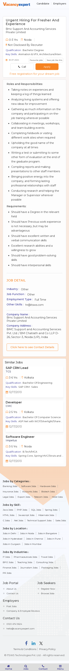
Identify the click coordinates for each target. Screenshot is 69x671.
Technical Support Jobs (39, 520)
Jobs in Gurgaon (11, 544)
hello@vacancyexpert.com (20, 628)
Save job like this (54, 60)
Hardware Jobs (48, 486)
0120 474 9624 (14, 624)
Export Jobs (24, 496)
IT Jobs (6, 557)
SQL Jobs (36, 509)
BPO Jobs (8, 562)
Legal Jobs (8, 496)
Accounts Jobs (30, 491)
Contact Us (12, 593)
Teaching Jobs (24, 562)
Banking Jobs (10, 486)
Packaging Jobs (49, 567)
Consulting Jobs (44, 562)
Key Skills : (12, 54)
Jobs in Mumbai (32, 544)
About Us (11, 588)
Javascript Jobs (26, 515)
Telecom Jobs (41, 496)
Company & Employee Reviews (23, 610)
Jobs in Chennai (34, 538)
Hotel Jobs (57, 496)
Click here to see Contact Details (32, 347)
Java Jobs (8, 509)
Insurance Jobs (10, 491)
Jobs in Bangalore (47, 533)
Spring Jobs (51, 509)
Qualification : (14, 50)
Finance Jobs (9, 567)
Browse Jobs (47, 593)
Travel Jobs (47, 557)
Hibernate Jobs (46, 515)
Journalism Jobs (29, 567)
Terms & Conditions (24, 649)
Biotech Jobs (48, 491)
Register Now (48, 588)
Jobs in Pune (54, 538)
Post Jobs (11, 606)
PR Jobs (7, 573)
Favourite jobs (36, 60)
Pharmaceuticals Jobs (25, 557)
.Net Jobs (18, 520)
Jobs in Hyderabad (12, 538)
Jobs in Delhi (9, 533)
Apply (47, 66)
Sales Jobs (60, 520)
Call (22, 66)
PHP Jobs (22, 509)
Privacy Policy (47, 649)
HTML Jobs (8, 515)
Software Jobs (28, 486)
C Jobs (6, 520)
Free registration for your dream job (34, 74)
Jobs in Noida (27, 533)
